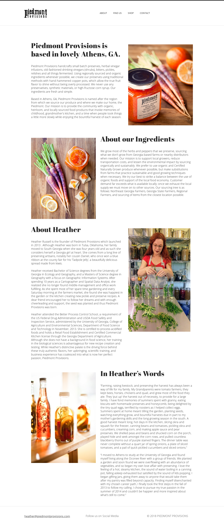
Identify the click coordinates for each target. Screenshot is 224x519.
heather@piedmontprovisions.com (47, 516)
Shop (131, 13)
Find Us (117, 13)
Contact (145, 13)
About (103, 13)
